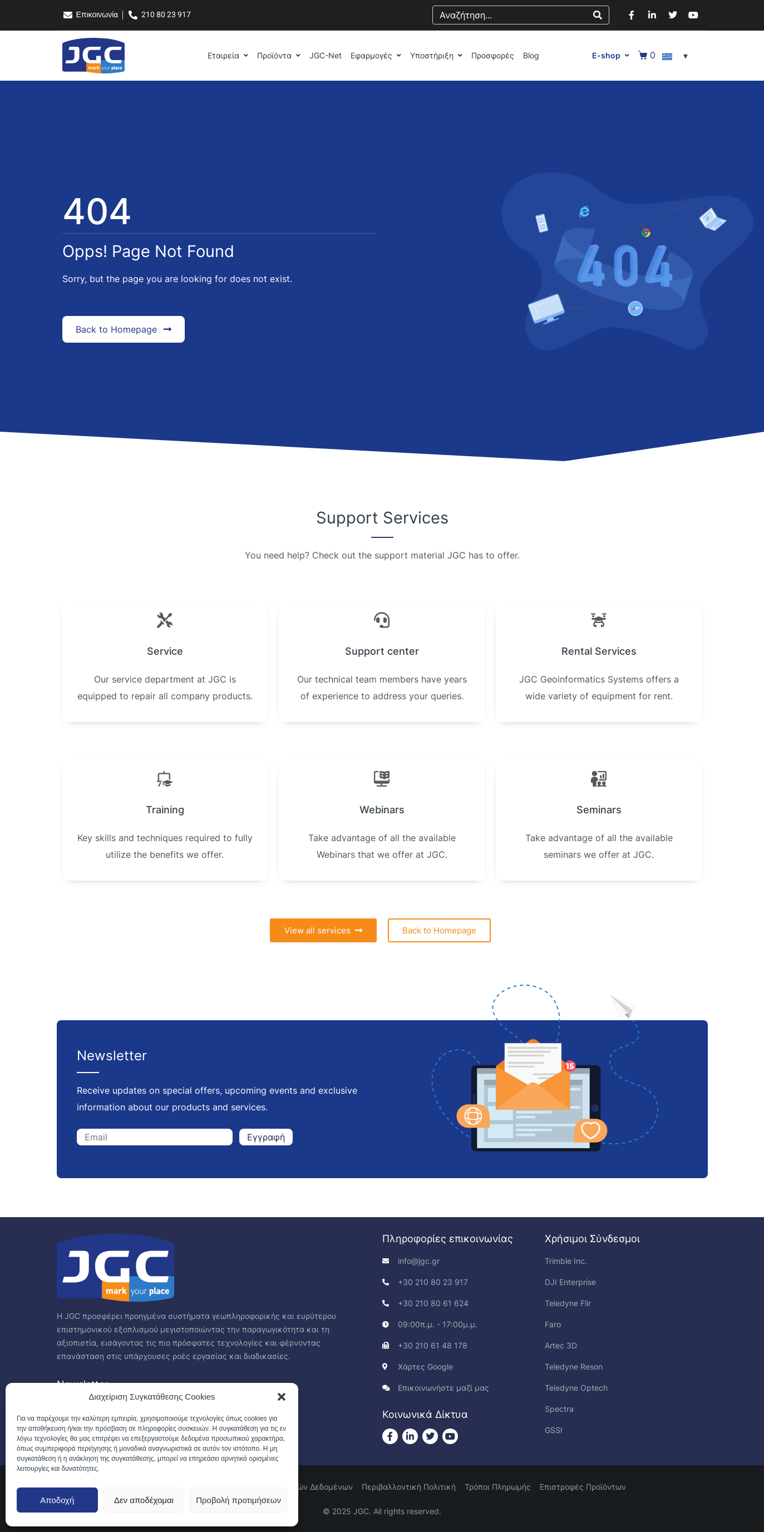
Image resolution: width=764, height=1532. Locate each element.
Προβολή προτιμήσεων (238, 1500)
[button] (281, 1396)
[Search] (597, 15)
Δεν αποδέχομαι (144, 1500)
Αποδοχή (57, 1500)
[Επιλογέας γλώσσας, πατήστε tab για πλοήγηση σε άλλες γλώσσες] (676, 56)
